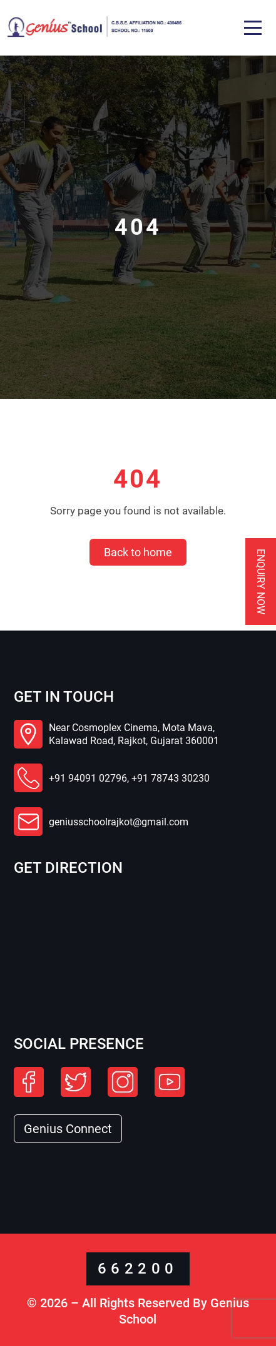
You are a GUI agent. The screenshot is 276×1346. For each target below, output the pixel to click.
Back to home (138, 552)
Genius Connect (68, 1128)
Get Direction (68, 868)
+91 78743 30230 (170, 778)
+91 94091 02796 (88, 778)
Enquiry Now (261, 581)
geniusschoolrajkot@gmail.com (118, 822)
